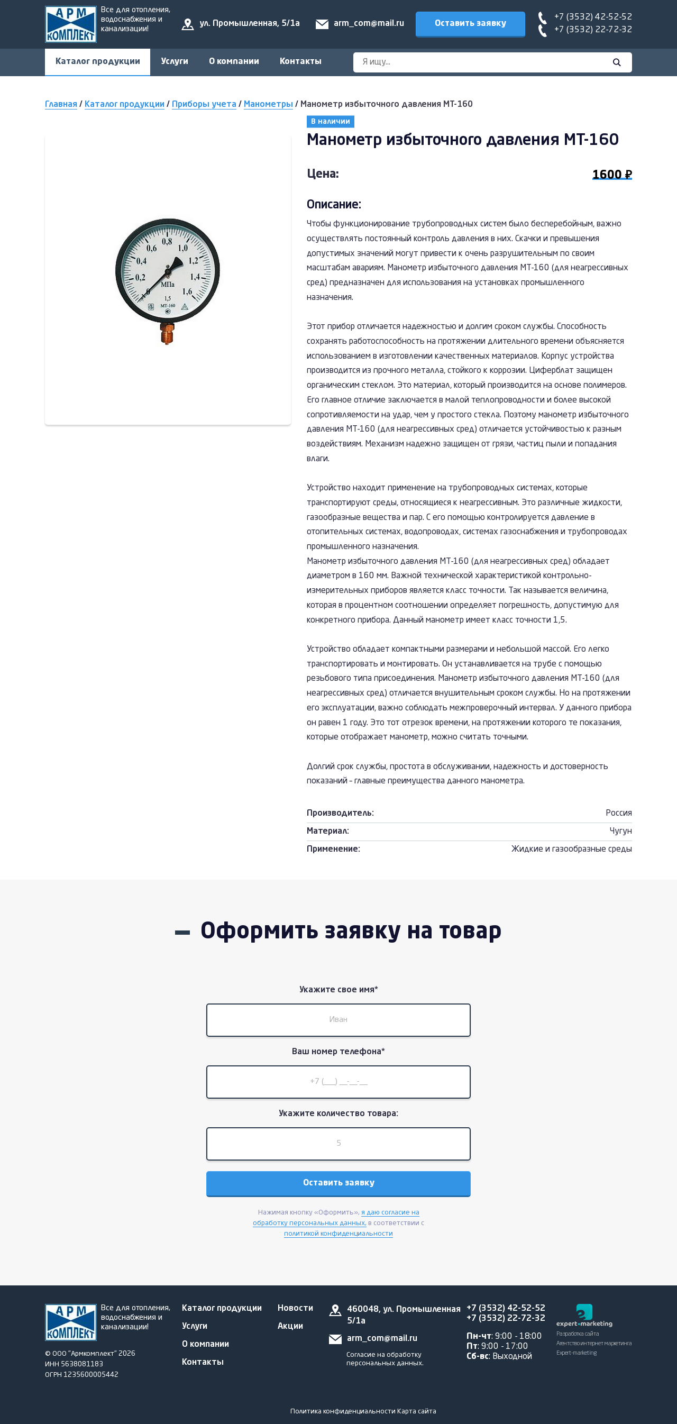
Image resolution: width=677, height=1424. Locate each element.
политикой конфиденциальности (338, 1236)
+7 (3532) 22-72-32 (593, 30)
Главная (61, 105)
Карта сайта (416, 1411)
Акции (290, 1326)
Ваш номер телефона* (338, 1053)
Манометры (268, 105)
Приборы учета (204, 105)
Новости (295, 1308)
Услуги (175, 62)
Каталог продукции (98, 62)
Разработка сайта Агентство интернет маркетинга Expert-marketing (594, 1343)
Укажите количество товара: (338, 1115)
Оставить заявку (470, 24)
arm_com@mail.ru (369, 24)
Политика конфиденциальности (343, 1411)
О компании (235, 62)
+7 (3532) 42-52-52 (593, 17)
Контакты (302, 62)
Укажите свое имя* (338, 991)
